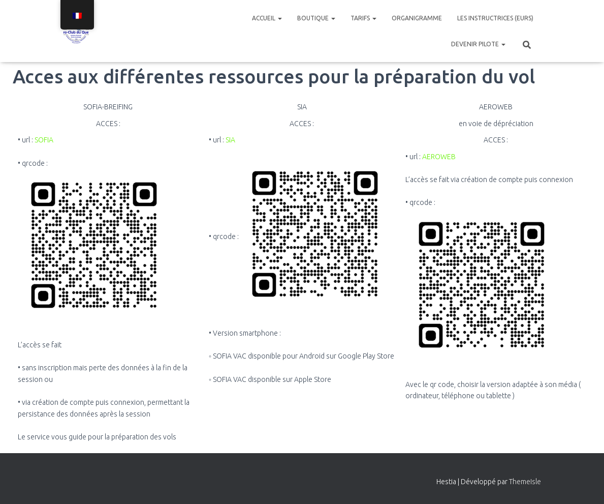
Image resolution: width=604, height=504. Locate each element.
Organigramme (417, 18)
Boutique (316, 18)
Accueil (267, 18)
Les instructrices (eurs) (495, 18)
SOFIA (44, 140)
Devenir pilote (478, 44)
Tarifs (363, 18)
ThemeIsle (525, 482)
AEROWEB (439, 157)
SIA (230, 140)
